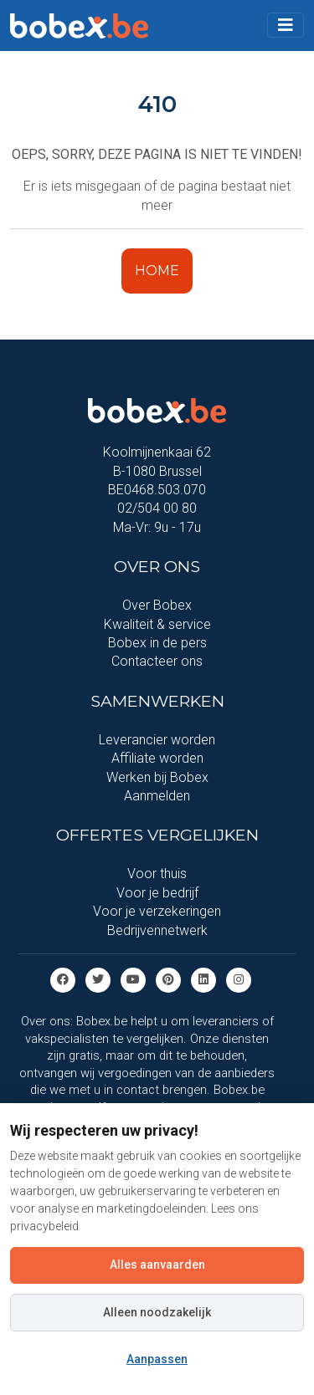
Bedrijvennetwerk (157, 930)
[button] (285, 25)
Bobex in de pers (157, 643)
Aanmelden (157, 796)
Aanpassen (157, 1359)
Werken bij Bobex (157, 777)
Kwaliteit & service (157, 624)
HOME (157, 270)
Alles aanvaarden (157, 1264)
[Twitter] (98, 979)
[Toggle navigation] (285, 25)
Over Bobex (157, 605)
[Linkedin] (203, 979)
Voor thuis (157, 873)
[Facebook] (62, 979)
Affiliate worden (157, 758)
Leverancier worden (157, 740)
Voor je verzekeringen (157, 911)
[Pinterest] (168, 979)
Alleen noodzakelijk (157, 1312)
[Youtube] (133, 979)
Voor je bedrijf (157, 893)
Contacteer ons (157, 661)
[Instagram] (238, 979)
